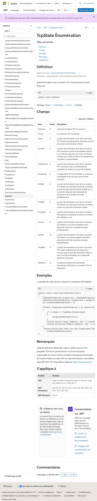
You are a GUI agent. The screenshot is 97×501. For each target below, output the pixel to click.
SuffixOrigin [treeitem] (9, 189)
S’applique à (43, 60)
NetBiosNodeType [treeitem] (12, 114)
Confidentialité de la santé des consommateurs (20, 495)
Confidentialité (84, 492)
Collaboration (70, 492)
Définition (42, 47)
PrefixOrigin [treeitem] (9, 182)
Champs (42, 50)
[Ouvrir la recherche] (80, 3)
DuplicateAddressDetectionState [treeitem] (17, 44)
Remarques (43, 56)
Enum (68, 105)
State (85, 347)
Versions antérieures (46, 492)
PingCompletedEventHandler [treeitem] (16, 167)
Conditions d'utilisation (52, 495)
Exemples (42, 53)
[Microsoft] (4, 3)
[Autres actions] (93, 28)
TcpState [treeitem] (8, 196)
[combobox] (17, 31)
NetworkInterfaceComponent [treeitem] (16, 146)
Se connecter (89, 3)
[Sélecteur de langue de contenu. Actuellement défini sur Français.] (8, 486)
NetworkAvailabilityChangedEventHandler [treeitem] (19, 126)
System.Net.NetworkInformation (63, 73)
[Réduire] (31, 25)
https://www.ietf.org (81, 362)
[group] (66, 313)
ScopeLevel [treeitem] (9, 185)
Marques (81, 495)
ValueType (58, 105)
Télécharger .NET (86, 10)
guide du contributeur (51, 433)
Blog (58, 492)
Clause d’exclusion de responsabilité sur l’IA (18, 492)
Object (48, 105)
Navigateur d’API (56, 27)
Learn (39, 27)
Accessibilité (68, 495)
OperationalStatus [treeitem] (12, 153)
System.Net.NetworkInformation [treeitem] (17, 40)
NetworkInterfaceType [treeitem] (13, 149)
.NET (45, 27)
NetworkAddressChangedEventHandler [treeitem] (19, 120)
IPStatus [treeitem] (8, 90)
